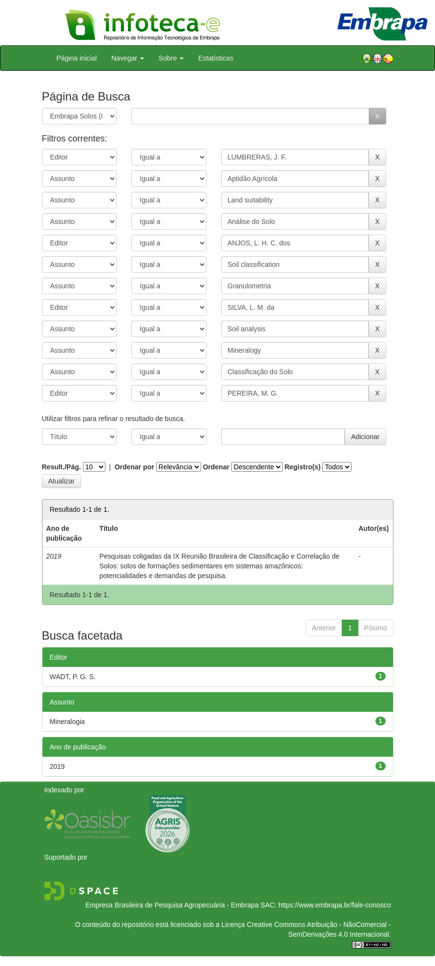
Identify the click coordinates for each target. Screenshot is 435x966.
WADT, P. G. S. (73, 677)
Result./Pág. (61, 467)
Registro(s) (303, 467)
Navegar (127, 58)
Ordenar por (134, 467)
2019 (57, 766)
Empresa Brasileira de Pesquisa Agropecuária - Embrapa (172, 905)
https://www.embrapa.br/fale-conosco (334, 905)
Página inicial (77, 58)
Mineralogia (67, 721)
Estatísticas (215, 58)
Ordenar (216, 467)
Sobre (171, 58)
